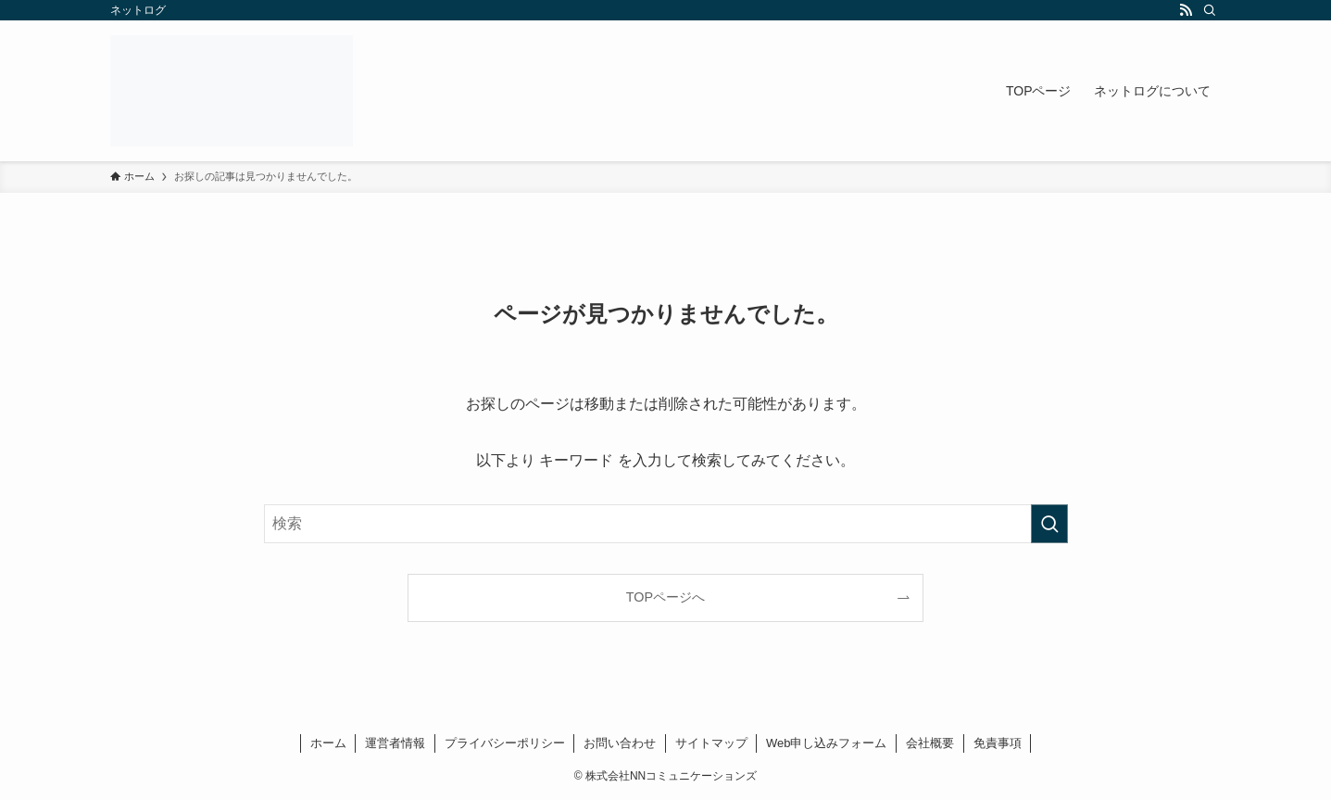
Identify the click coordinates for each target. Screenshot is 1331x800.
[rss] (1186, 10)
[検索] (1210, 10)
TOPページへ (665, 597)
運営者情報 (395, 743)
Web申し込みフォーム (826, 743)
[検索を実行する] (1049, 523)
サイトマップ (711, 743)
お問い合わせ (620, 743)
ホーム (328, 743)
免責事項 (997, 743)
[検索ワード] (666, 523)
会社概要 (930, 743)
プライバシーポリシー (505, 743)
